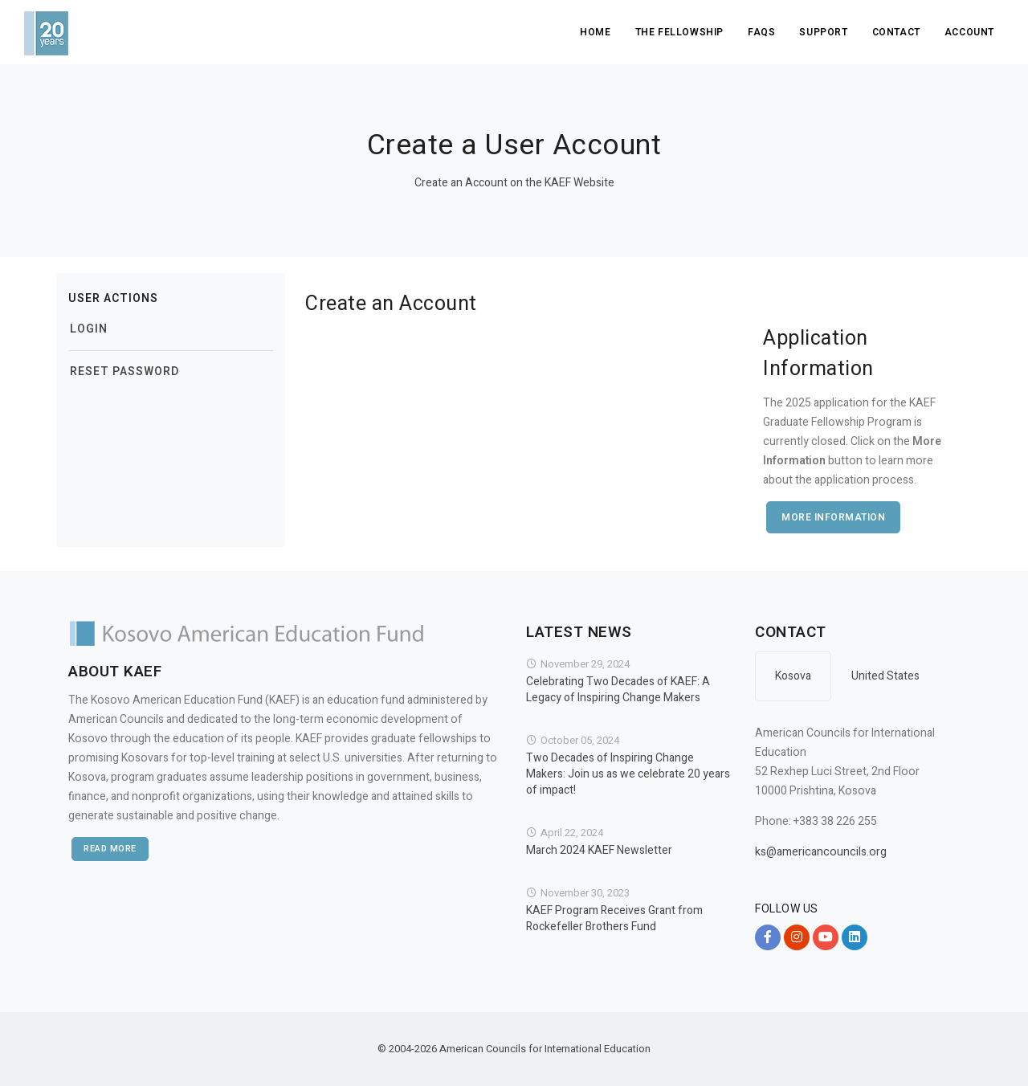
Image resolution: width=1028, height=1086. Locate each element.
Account (969, 32)
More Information (833, 517)
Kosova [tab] (793, 676)
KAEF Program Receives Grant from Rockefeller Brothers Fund (614, 919)
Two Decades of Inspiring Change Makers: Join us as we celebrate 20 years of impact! (628, 774)
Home (595, 32)
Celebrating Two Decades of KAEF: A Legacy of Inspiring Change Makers (618, 690)
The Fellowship (679, 32)
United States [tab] (885, 676)
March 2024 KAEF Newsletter (599, 851)
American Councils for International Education (545, 1048)
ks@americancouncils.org (821, 851)
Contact (896, 32)
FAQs (761, 32)
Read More (110, 848)
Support (823, 32)
